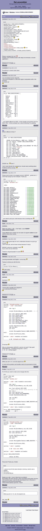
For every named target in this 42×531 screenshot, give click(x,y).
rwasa (24, 529)
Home (16, 6)
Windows (12, 12)
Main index (7, 525)
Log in (29, 7)
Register (24, 6)
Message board (32, 525)
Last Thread (29, 510)
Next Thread (35, 510)
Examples (26, 525)
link (3, 130)
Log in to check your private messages (18, 7)
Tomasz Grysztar (20, 527)
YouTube (31, 527)
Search (19, 6)
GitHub (28, 527)
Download (13, 525)
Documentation (19, 525)
